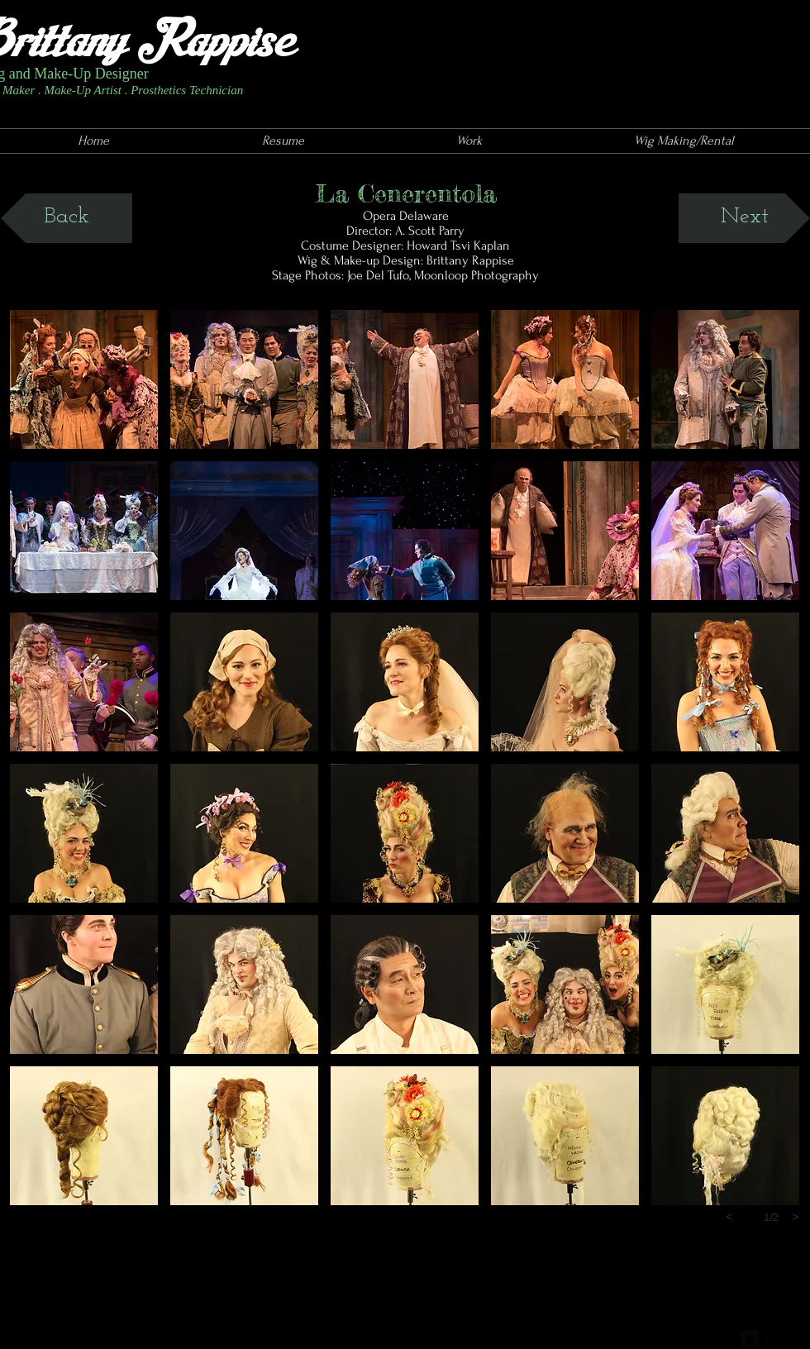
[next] (795, 1217)
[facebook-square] (772, 1338)
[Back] (66, 218)
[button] (84, 379)
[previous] (729, 1217)
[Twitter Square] (750, 1338)
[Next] (744, 218)
